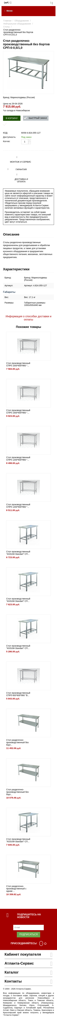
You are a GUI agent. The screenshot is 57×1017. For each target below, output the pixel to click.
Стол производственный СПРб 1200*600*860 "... (18, 458)
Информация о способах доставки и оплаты (28, 318)
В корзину (12, 118)
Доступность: (9, 137)
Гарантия (21, 169)
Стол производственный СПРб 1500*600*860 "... (18, 411)
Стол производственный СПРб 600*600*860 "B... (18, 694)
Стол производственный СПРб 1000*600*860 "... (18, 364)
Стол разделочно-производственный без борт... (17, 742)
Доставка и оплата (21, 180)
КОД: (5, 133)
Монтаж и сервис (20, 162)
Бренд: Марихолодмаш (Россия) (19, 97)
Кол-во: (6, 141)
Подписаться (28, 934)
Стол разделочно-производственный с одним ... (16, 888)
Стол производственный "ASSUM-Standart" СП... (18, 552)
